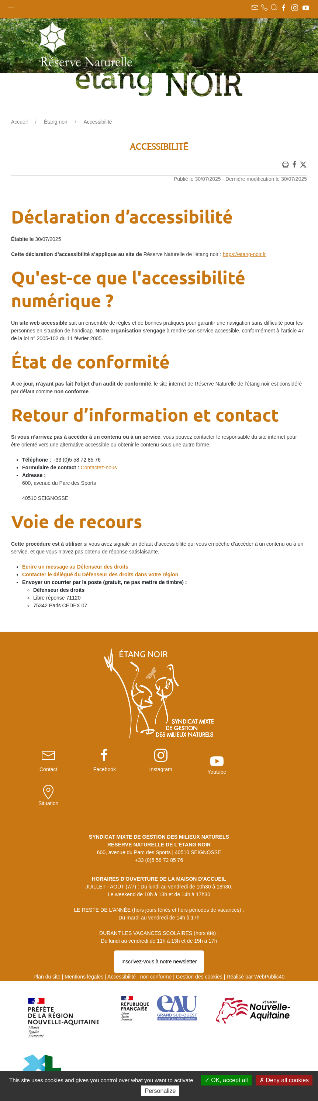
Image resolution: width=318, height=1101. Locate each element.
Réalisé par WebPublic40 (255, 940)
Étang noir (56, 122)
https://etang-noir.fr (244, 254)
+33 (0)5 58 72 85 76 (159, 823)
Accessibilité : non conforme (139, 940)
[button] (11, 7)
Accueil (19, 122)
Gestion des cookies (199, 940)
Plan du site (47, 940)
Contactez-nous (99, 467)
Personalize (160, 1091)
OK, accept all (226, 1080)
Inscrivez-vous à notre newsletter (159, 925)
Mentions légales (84, 940)
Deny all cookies (284, 1080)
